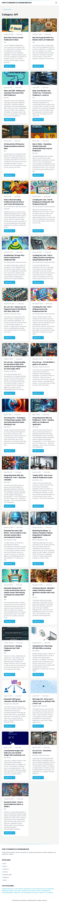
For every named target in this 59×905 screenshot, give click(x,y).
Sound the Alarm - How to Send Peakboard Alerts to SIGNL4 (13, 804)
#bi (7, 97)
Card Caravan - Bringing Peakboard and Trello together (13, 648)
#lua (36, 153)
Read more (9, 66)
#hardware (7, 313)
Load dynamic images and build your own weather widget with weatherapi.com (14, 753)
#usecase (50, 892)
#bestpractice (41, 539)
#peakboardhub (11, 206)
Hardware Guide (7, 874)
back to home (6, 9)
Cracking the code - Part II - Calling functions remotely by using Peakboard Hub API (43, 257)
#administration (7, 888)
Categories (5, 877)
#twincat (41, 892)
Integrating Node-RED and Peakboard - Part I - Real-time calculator (15, 477)
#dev (45, 888)
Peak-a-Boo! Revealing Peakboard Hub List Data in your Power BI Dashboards (14, 202)
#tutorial (34, 539)
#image (11, 890)
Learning (5, 871)
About (4, 863)
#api (5, 42)
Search (4, 880)
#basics (9, 427)
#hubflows (5, 890)
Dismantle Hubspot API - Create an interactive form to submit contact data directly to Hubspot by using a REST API (14, 592)
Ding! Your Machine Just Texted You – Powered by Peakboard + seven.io (41, 93)
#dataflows (39, 888)
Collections (5, 869)
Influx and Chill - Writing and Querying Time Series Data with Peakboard (14, 93)
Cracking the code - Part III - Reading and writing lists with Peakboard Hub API (43, 202)
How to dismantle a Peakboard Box (17, 3)
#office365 (7, 208)
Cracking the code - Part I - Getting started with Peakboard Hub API (42, 309)
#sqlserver (27, 892)
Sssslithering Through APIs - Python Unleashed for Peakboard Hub (14, 257)
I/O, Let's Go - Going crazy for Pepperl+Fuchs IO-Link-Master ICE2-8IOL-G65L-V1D (15, 309)
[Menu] (56, 3)
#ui (46, 892)
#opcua (19, 313)
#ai (36, 597)
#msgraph (6, 703)
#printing (17, 892)
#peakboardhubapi (21, 206)
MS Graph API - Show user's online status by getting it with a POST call (43, 701)
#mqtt (11, 313)
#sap (21, 892)
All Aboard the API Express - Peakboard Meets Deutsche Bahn (14, 146)
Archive (4, 866)
